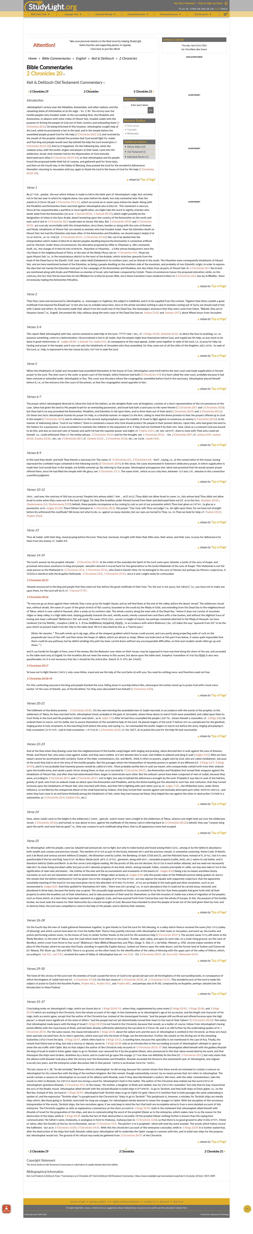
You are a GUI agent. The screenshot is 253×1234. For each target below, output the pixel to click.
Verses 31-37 (36, 1001)
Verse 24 (33, 812)
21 (143, 91)
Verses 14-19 (36, 555)
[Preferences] (226, 14)
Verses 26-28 (36, 920)
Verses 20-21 (36, 703)
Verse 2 (32, 294)
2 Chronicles (128, 58)
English (81, 58)
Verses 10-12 (36, 489)
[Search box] (136, 110)
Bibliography (133, 133)
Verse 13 (33, 530)
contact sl (149, 1201)
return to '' (142, 179)
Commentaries (56, 58)
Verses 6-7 (34, 396)
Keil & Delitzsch (102, 58)
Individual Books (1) (137, 156)
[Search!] (151, 110)
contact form (181, 1207)
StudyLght (46, 6)
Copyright (132, 129)
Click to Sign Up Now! (210, 3)
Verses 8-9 (34, 453)
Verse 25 (33, 841)
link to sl (178, 1201)
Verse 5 (32, 363)
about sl (164, 1201)
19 (39, 91)
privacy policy (97, 1201)
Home (32, 58)
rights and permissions (126, 1201)
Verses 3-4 (34, 327)
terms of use (77, 1201)
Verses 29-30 (36, 968)
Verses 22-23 (36, 744)
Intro (35, 100)
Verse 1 (32, 187)
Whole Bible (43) (136, 146)
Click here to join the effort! (105, 48)
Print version (133, 125)
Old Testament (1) (136, 151)
